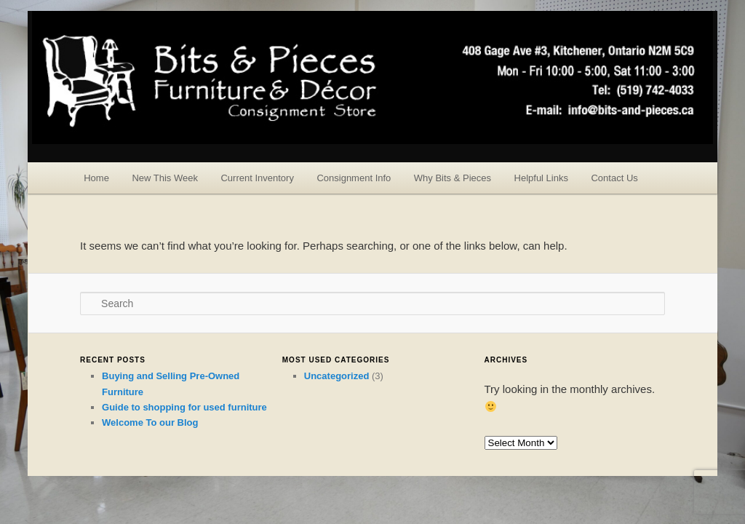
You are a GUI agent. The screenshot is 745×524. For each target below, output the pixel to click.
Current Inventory (256, 177)
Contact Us (614, 177)
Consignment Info (353, 177)
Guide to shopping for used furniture (184, 407)
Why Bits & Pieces (452, 177)
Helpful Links (541, 177)
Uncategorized (337, 375)
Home (96, 177)
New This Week (165, 177)
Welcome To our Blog (150, 422)
